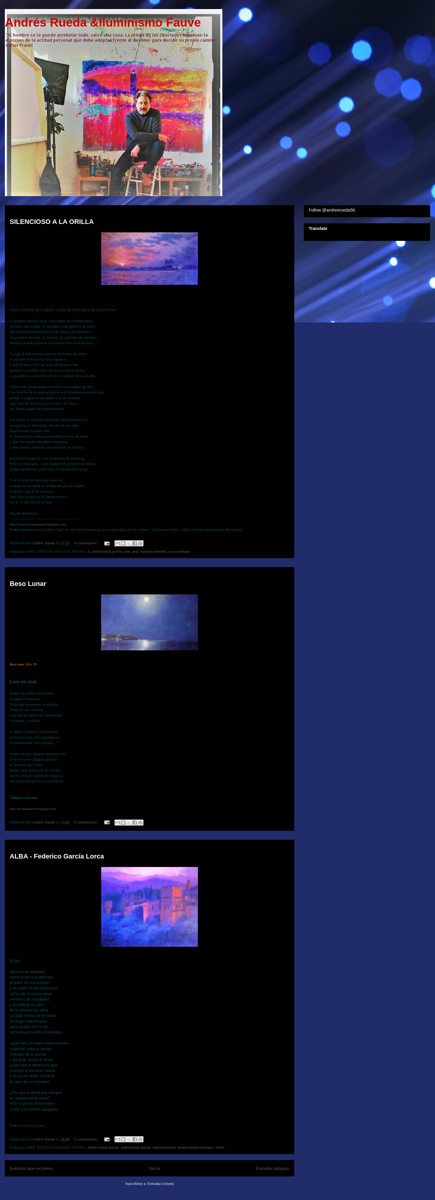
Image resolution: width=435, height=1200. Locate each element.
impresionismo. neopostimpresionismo (183, 1147)
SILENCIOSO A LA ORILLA (52, 221)
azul (135, 551)
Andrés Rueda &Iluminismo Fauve (103, 22)
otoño (219, 1147)
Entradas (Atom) (160, 1183)
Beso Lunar (28, 583)
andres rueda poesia (103, 1147)
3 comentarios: (86, 822)
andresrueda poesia (107, 551)
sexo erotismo (180, 551)
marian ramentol (153, 551)
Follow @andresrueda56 (332, 210)
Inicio (154, 1168)
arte (127, 551)
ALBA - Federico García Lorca (57, 856)
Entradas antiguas (272, 1168)
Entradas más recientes (31, 1168)
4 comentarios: (86, 543)
